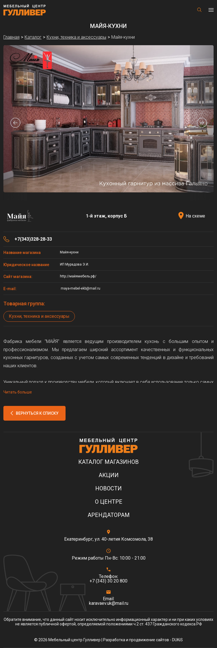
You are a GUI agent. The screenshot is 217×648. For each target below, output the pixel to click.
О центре (108, 502)
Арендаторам (109, 515)
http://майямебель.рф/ (78, 276)
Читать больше (17, 392)
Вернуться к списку (37, 413)
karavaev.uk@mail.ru (108, 603)
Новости (108, 488)
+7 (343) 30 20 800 (108, 581)
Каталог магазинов (108, 462)
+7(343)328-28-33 (33, 239)
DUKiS (177, 640)
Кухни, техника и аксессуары (39, 316)
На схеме (195, 216)
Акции (109, 475)
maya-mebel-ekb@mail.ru (80, 288)
